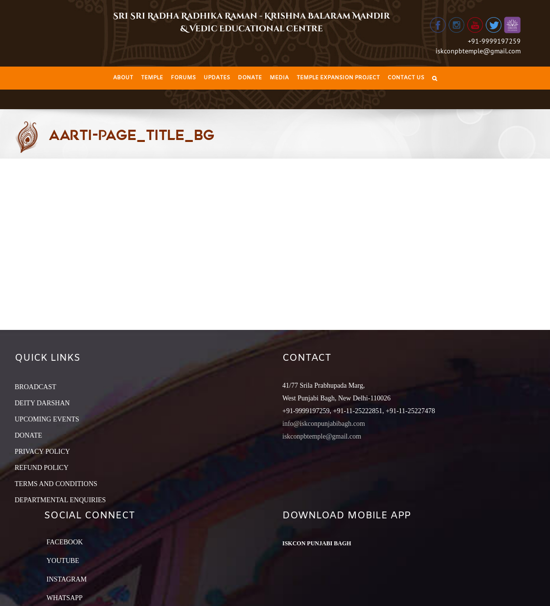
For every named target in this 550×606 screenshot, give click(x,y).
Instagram (66, 579)
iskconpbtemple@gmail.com (478, 51)
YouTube (62, 560)
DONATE (28, 435)
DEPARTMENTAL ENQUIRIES (60, 500)
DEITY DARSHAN (42, 403)
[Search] (434, 78)
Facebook (64, 542)
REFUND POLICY (42, 467)
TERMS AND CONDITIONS (56, 484)
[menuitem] (123, 78)
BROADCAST (35, 387)
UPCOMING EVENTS (47, 419)
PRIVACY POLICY (42, 451)
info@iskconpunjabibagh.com (323, 423)
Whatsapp (64, 598)
